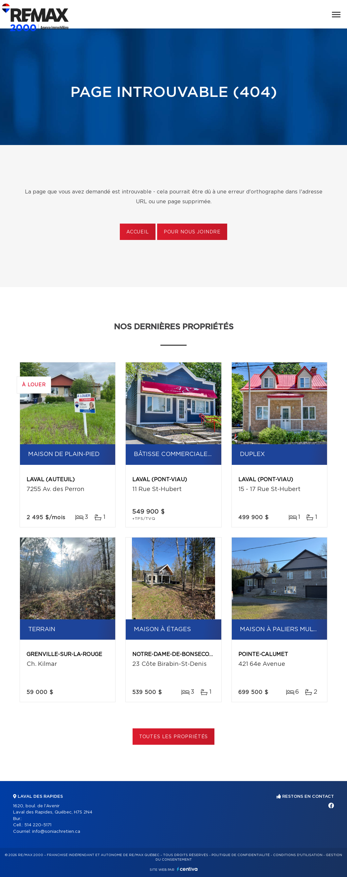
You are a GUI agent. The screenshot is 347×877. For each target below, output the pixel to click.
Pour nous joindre (192, 232)
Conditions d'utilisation (297, 855)
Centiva (187, 869)
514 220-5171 (37, 825)
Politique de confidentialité (240, 855)
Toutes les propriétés (173, 737)
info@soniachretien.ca (56, 832)
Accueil (137, 232)
